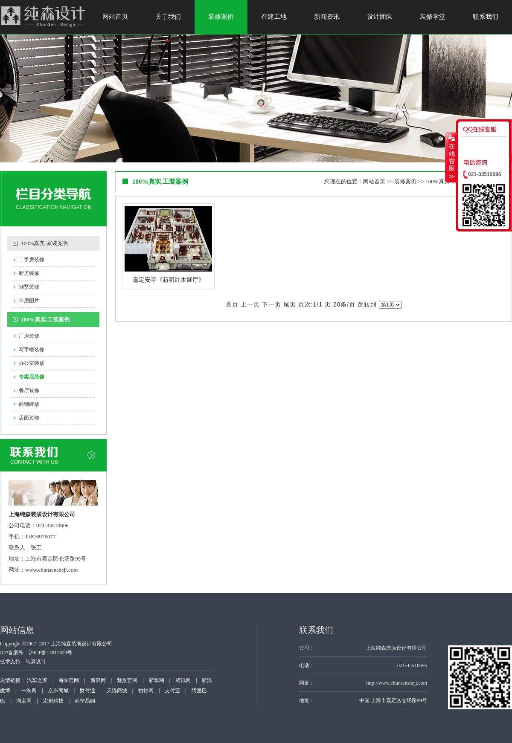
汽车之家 (37, 680)
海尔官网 (68, 680)
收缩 (451, 157)
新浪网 (98, 680)
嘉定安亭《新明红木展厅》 (168, 280)
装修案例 (221, 16)
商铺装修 (29, 404)
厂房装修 (29, 336)
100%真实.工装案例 (45, 319)
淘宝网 (24, 701)
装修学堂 (432, 16)
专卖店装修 (31, 377)
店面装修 (29, 418)
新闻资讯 (327, 16)
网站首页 (115, 16)
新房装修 (29, 273)
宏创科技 (53, 701)
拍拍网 (146, 691)
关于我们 (168, 16)
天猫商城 (117, 691)
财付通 (87, 691)
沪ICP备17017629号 (51, 653)
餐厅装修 (29, 390)
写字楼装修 (31, 350)
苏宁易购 (85, 701)
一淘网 (29, 691)
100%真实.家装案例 (45, 243)
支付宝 (172, 691)
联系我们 (485, 16)
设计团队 (380, 16)
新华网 (156, 680)
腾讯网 (183, 680)
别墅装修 (29, 287)
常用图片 (29, 301)
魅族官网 (127, 680)
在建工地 (274, 16)
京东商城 (58, 691)
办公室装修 (31, 363)
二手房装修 (31, 260)
